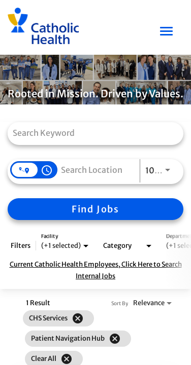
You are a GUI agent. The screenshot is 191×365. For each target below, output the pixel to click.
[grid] (78, 338)
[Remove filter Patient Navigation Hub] (115, 338)
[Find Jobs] (95, 209)
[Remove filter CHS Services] (78, 318)
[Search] (95, 209)
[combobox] (90, 132)
